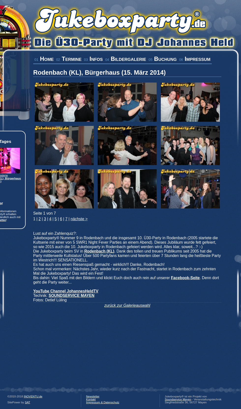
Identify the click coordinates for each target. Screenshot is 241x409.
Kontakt (91, 399)
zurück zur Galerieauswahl (127, 305)
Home (44, 58)
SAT (27, 402)
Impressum (194, 58)
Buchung (163, 58)
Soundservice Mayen (178, 399)
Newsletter (92, 396)
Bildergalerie (125, 58)
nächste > (79, 219)
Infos (93, 58)
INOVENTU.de (33, 396)
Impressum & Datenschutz (102, 402)
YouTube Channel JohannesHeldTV (65, 291)
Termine (68, 58)
